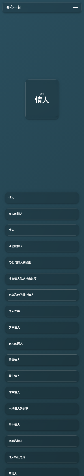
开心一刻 (13, 7)
